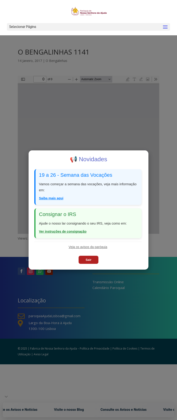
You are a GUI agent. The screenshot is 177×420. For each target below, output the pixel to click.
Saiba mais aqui (51, 198)
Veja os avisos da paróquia (88, 247)
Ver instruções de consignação (62, 231)
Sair (88, 260)
